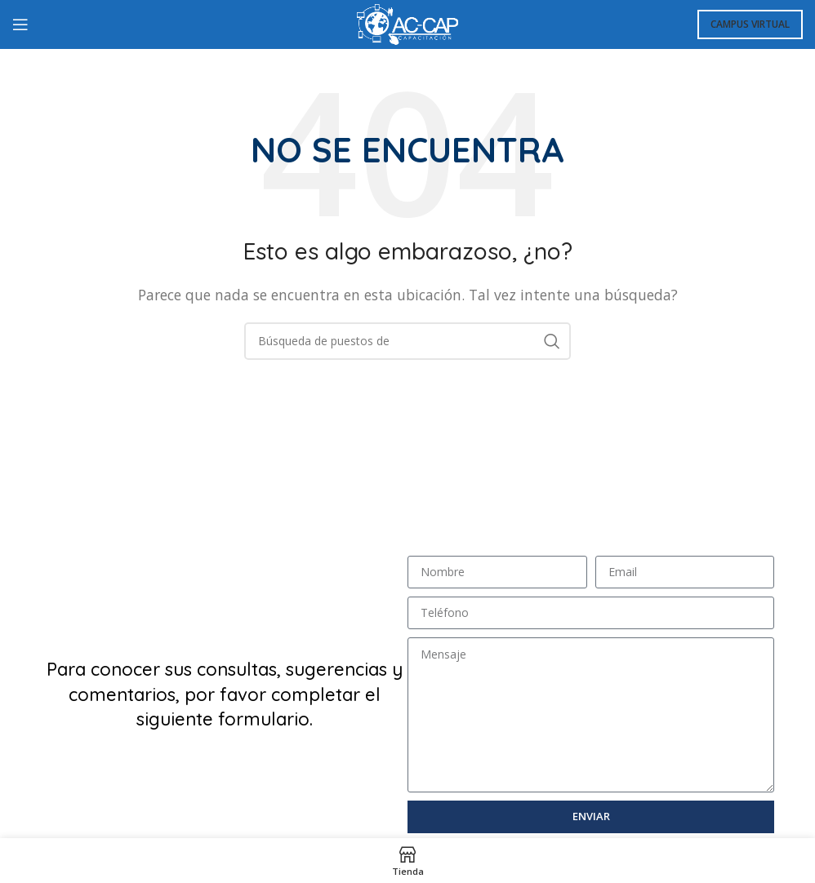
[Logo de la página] (407, 23)
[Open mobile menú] (20, 24)
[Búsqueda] (407, 341)
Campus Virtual (750, 24)
